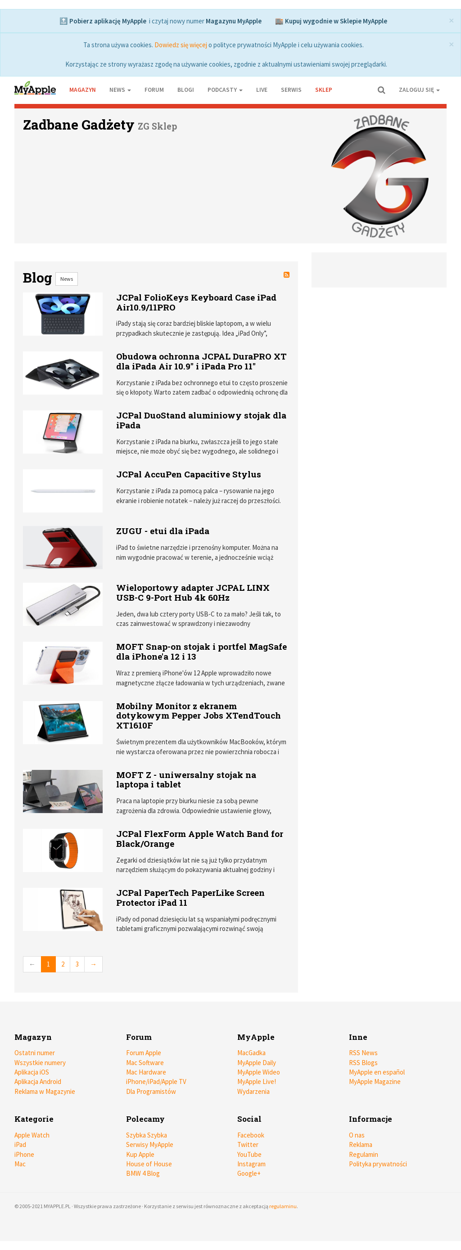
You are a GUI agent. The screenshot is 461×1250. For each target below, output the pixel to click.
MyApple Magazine (375, 1081)
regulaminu (283, 1206)
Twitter (247, 1144)
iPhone (24, 1154)
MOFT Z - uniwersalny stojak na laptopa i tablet (186, 779)
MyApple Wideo (258, 1072)
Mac (20, 1164)
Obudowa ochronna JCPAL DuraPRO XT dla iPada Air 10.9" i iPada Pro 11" (201, 361)
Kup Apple (140, 1154)
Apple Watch (32, 1135)
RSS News (363, 1052)
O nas (357, 1135)
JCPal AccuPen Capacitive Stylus (188, 474)
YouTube (249, 1154)
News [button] (120, 90)
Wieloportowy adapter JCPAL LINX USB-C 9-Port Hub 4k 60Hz (193, 592)
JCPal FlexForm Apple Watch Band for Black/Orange (199, 838)
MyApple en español (377, 1072)
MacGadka (251, 1052)
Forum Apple (143, 1052)
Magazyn (82, 90)
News (66, 278)
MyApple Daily (256, 1062)
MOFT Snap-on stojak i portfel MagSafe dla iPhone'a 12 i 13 (201, 651)
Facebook (250, 1135)
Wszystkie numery (40, 1062)
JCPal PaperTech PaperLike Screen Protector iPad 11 (190, 897)
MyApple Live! (256, 1081)
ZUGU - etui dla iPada (162, 530)
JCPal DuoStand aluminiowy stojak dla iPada (201, 420)
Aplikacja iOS (31, 1072)
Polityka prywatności (378, 1164)
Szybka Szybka (146, 1135)
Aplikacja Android (37, 1081)
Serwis (291, 90)
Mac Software (145, 1062)
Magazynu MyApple (234, 21)
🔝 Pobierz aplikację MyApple (102, 21)
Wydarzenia (253, 1091)
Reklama (360, 1144)
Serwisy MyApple (149, 1144)
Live (261, 90)
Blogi (185, 90)
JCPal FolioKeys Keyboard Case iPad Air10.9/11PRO (196, 302)
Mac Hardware (146, 1072)
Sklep (323, 90)
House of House (149, 1164)
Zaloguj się (419, 90)
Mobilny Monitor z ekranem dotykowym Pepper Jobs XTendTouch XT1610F (198, 715)
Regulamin (363, 1154)
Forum (154, 90)
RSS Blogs (363, 1062)
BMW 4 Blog (143, 1173)
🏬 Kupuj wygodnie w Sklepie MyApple (331, 21)
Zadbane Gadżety (79, 124)
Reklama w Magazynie (44, 1091)
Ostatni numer (34, 1052)
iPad (20, 1144)
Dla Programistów (151, 1091)
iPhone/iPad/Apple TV (156, 1081)
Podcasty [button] (225, 90)
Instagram (251, 1164)
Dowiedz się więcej (180, 44)
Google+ (249, 1173)
